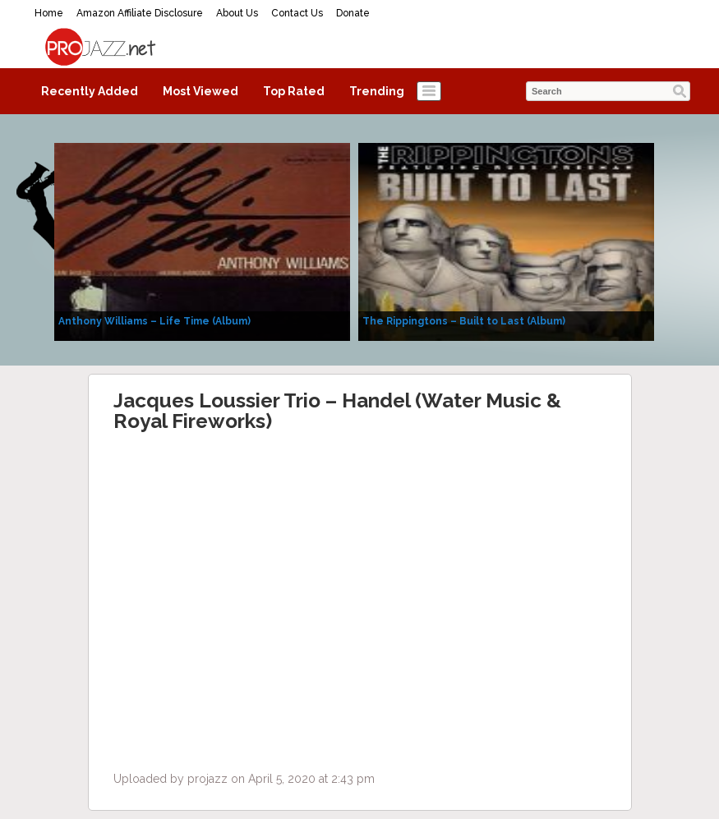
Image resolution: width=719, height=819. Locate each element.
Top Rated (294, 91)
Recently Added (89, 91)
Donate (353, 13)
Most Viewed (200, 91)
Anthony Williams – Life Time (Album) (154, 321)
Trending (376, 91)
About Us (237, 13)
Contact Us (297, 13)
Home (49, 13)
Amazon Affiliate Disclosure (139, 13)
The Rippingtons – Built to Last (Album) (463, 321)
